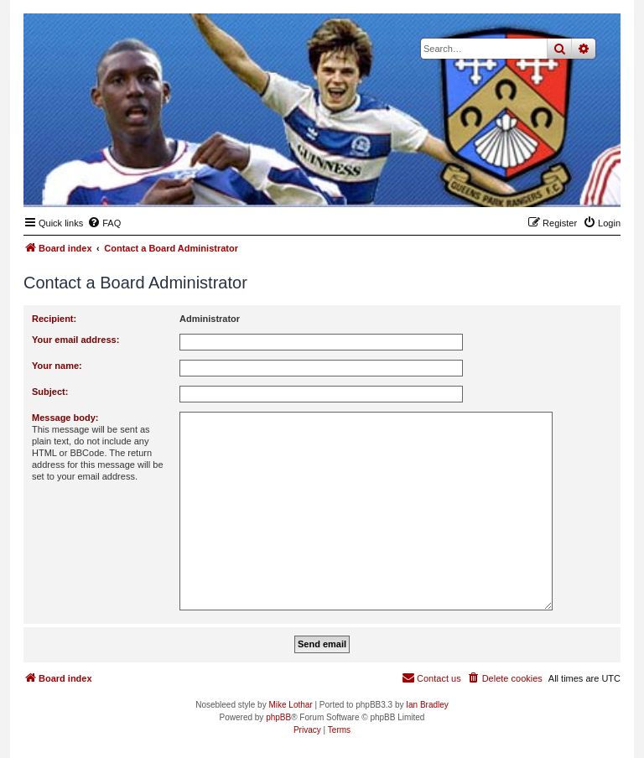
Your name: (57, 366)
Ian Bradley (427, 704)
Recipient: (54, 319)
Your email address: (75, 340)
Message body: (65, 418)
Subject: (50, 392)
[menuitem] (104, 223)
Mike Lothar (290, 704)
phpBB (278, 717)
